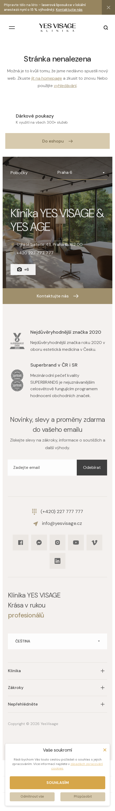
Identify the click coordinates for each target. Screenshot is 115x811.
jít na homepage (46, 78)
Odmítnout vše (32, 796)
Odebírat (92, 467)
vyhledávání (65, 85)
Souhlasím (57, 782)
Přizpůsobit (83, 796)
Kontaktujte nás (69, 9)
